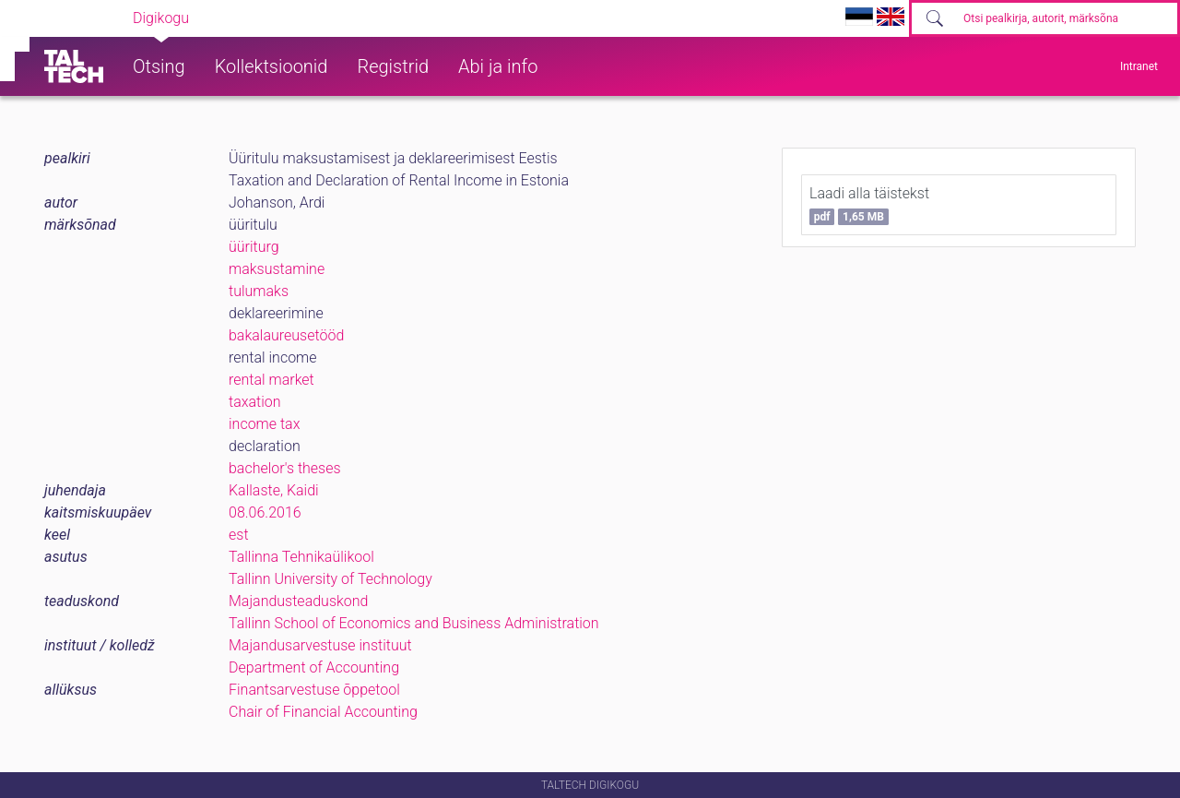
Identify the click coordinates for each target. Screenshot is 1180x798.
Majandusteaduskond (298, 601)
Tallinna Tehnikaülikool (301, 557)
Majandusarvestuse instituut (320, 645)
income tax (264, 424)
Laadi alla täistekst (869, 205)
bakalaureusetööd (286, 335)
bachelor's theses (285, 468)
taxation (255, 402)
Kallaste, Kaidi (274, 490)
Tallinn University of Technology (330, 579)
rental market (271, 379)
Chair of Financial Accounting (323, 712)
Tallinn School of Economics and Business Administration (414, 623)
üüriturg (254, 247)
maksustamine (276, 269)
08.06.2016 (265, 512)
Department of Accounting (314, 667)
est (239, 534)
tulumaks (259, 291)
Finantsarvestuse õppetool (314, 689)
